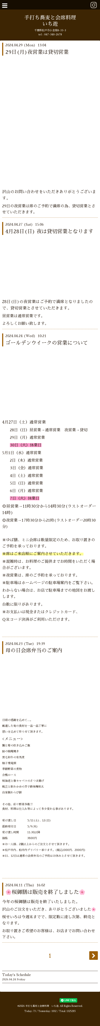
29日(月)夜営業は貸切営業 (37, 52)
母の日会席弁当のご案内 (33, 650)
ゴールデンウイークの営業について (46, 343)
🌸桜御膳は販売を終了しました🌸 (45, 892)
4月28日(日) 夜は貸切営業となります (49, 231)
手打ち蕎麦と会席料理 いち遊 (41, 1006)
